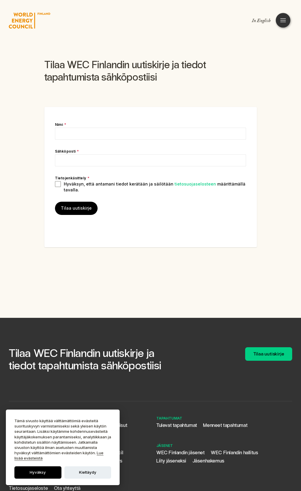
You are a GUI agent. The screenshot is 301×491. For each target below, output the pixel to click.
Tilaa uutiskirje (76, 208)
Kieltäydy (87, 472)
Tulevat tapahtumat (176, 425)
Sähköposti (67, 151)
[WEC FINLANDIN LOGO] (29, 21)
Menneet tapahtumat (225, 425)
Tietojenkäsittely (72, 178)
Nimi (60, 124)
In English (261, 20)
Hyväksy (38, 472)
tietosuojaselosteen (195, 183)
